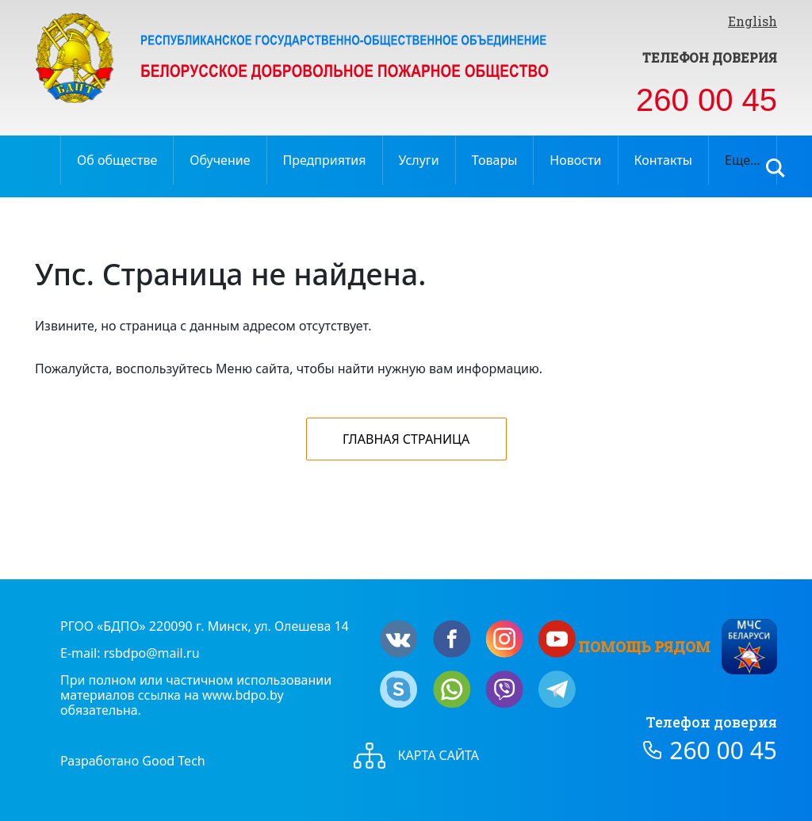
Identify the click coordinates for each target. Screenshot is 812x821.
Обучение (220, 160)
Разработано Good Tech (132, 760)
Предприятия (324, 160)
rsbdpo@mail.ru (152, 653)
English (752, 21)
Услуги (419, 160)
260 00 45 (706, 99)
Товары (495, 160)
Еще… (742, 160)
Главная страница (406, 439)
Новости (575, 160)
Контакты (663, 160)
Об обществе (117, 160)
